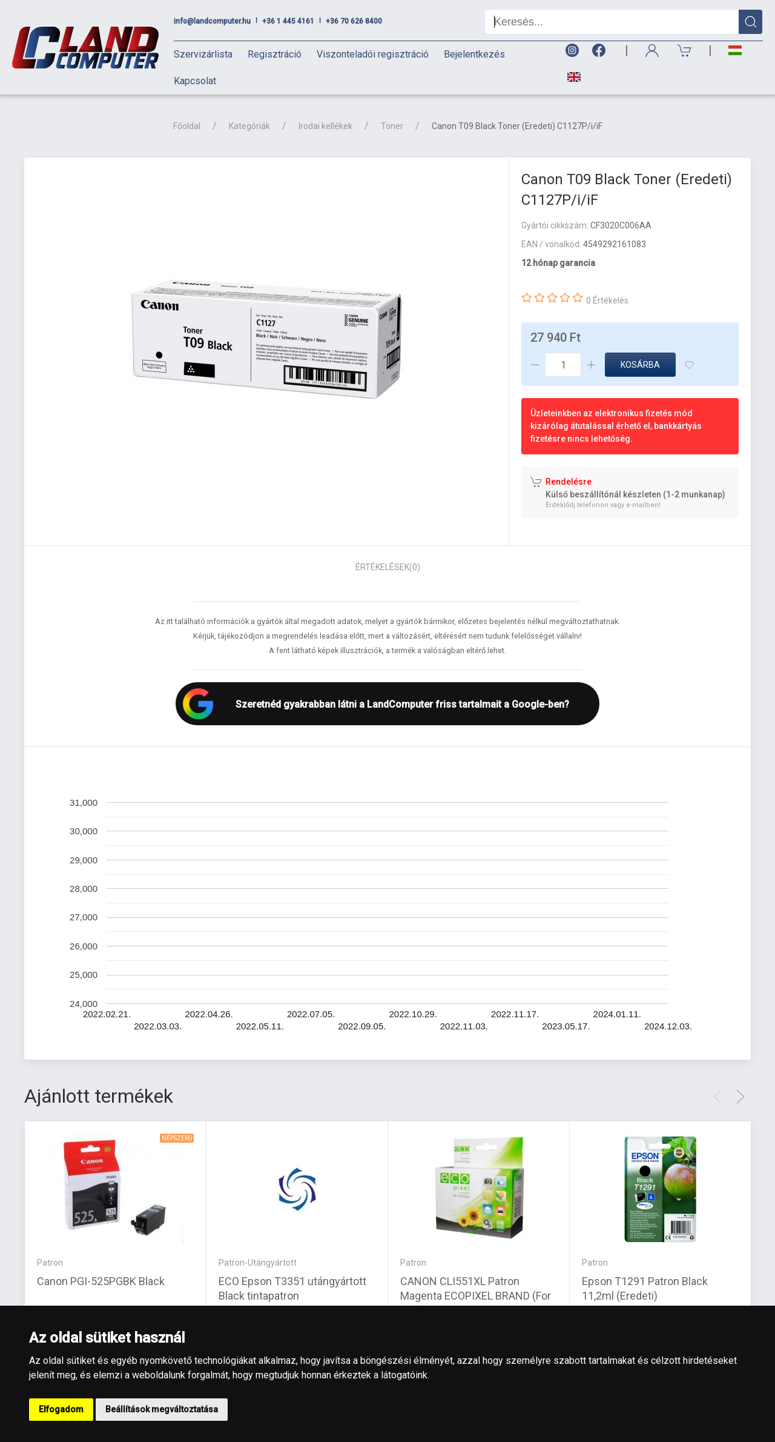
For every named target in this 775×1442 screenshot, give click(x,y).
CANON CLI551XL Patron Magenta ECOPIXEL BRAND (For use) (475, 1295)
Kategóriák (249, 126)
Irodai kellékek (325, 126)
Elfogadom (61, 1409)
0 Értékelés (607, 300)
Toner (392, 126)
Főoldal (186, 126)
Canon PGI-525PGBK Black (101, 1280)
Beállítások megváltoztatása (161, 1409)
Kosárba (640, 365)
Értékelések (387, 567)
